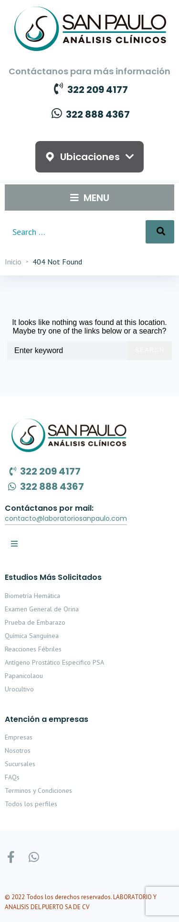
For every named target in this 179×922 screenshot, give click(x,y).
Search (150, 350)
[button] (66, 519)
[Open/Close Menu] (89, 197)
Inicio (13, 261)
